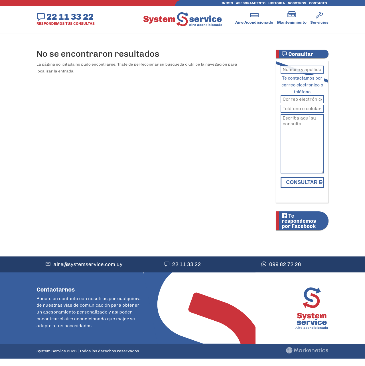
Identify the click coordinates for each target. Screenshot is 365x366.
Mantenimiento (292, 22)
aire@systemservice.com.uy (87, 264)
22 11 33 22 (70, 16)
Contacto (318, 3)
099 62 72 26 (285, 264)
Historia (276, 3)
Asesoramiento (250, 3)
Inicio (227, 3)
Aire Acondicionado (254, 22)
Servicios (319, 22)
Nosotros (297, 3)
